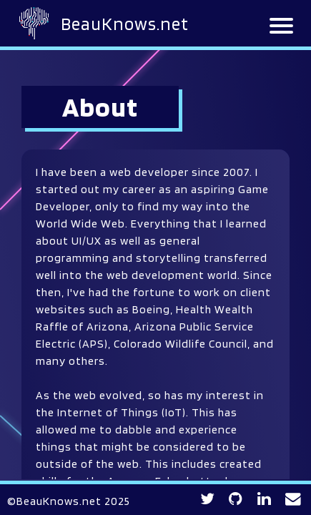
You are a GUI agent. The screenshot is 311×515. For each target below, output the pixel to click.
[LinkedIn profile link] (264, 499)
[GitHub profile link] (236, 499)
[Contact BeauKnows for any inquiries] (293, 499)
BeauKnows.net (125, 23)
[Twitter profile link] (207, 499)
